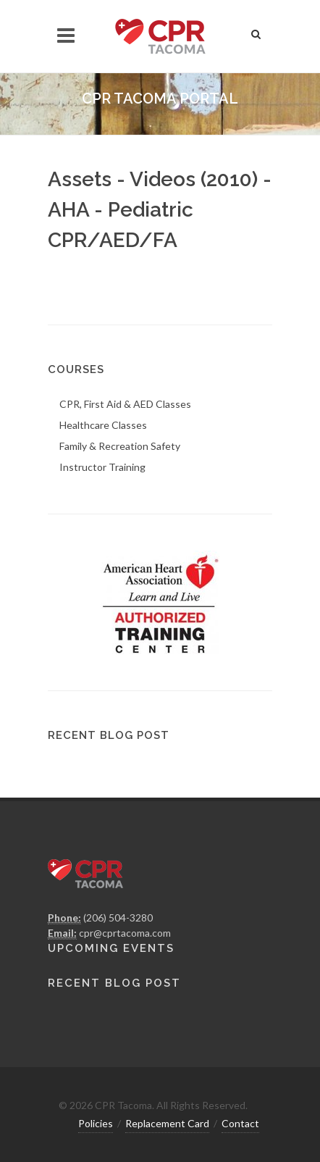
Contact (240, 1123)
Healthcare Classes (103, 425)
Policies (95, 1123)
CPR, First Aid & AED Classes (125, 404)
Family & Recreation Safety (119, 446)
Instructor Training (102, 467)
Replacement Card (167, 1123)
